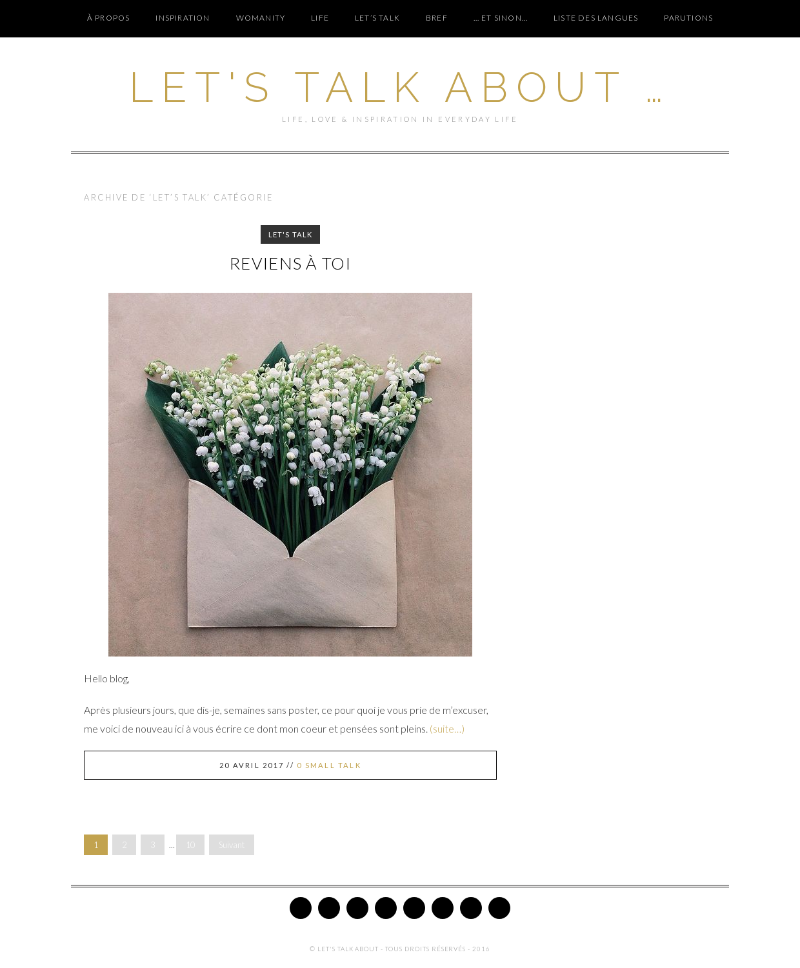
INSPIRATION (182, 18)
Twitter (301, 908)
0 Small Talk (329, 765)
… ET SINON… (501, 18)
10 (190, 845)
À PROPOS (108, 18)
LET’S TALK (377, 18)
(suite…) (447, 728)
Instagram (386, 908)
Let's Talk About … (399, 87)
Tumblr (471, 908)
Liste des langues (596, 18)
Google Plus (414, 908)
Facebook (329, 908)
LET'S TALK (290, 234)
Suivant (232, 845)
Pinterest (357, 908)
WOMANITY (261, 18)
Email (499, 908)
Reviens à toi (290, 263)
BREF (437, 18)
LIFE (320, 18)
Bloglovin (443, 908)
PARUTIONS (688, 18)
